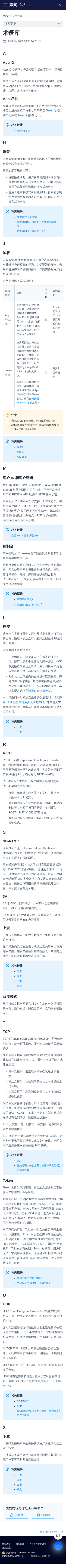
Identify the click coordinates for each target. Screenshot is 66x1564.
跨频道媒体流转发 (39, 690)
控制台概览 (25, 600)
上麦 (19, 727)
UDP (19, 1160)
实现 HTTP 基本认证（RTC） (27, 535)
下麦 (19, 732)
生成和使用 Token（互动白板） (34, 1283)
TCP (19, 1406)
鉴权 (27, 86)
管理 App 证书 (25, 130)
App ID (20, 451)
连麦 (19, 976)
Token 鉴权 (53, 110)
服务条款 (20, 1544)
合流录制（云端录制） (31, 231)
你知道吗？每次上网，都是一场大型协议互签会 (38, 1168)
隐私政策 (6, 1544)
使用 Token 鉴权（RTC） (31, 1278)
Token (21, 115)
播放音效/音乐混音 (27, 217)
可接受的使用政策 (38, 1544)
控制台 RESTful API (30, 605)
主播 (19, 981)
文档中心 (25, 5)
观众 (19, 985)
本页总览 (10, 23)
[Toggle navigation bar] (5, 4)
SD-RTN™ (23, 1401)
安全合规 (6, 1547)
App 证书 (22, 456)
